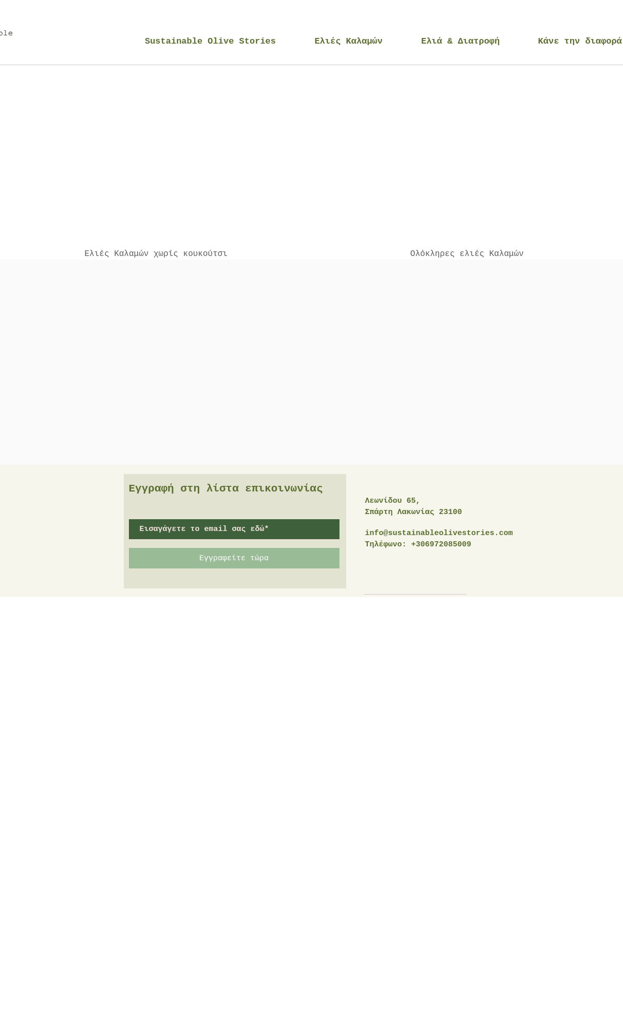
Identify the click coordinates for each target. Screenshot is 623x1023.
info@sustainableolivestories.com (439, 533)
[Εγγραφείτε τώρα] (234, 558)
